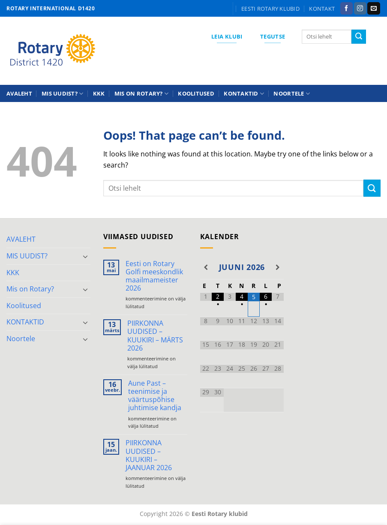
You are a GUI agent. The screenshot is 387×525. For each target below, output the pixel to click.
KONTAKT (322, 8)
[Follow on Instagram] (360, 8)
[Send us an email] (373, 8)
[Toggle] (85, 256)
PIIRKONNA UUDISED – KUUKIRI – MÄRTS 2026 (155, 335)
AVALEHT (19, 93)
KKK (99, 93)
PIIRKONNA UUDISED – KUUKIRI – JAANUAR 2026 (149, 455)
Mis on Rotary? (141, 94)
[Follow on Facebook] (346, 8)
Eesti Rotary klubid (270, 8)
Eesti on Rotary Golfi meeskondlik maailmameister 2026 (154, 276)
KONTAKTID (244, 94)
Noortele (291, 94)
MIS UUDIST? (62, 94)
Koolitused (196, 93)
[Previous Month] (206, 267)
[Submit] (358, 37)
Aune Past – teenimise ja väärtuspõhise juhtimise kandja (154, 395)
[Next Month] (278, 267)
